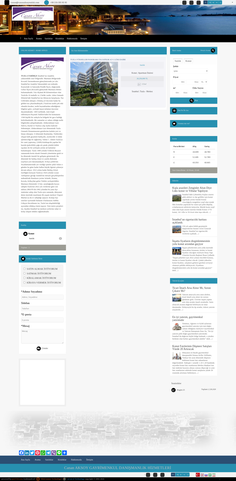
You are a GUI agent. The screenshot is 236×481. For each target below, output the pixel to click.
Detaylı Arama (207, 50)
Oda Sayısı (197, 88)
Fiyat (175, 77)
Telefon (25, 303)
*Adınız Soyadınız (31, 291)
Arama (39, 38)
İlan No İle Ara (183, 110)
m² (174, 88)
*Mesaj (25, 325)
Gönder (42, 348)
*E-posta (26, 314)
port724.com (17, 479)
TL (210, 2)
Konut (28, 234)
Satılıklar (49, 38)
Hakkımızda (72, 38)
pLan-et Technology (73, 479)
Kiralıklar (59, 38)
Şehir (175, 66)
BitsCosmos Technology (48, 479)
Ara (193, 101)
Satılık (45, 238)
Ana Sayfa (28, 38)
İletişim (83, 38)
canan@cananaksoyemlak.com (24, 2)
